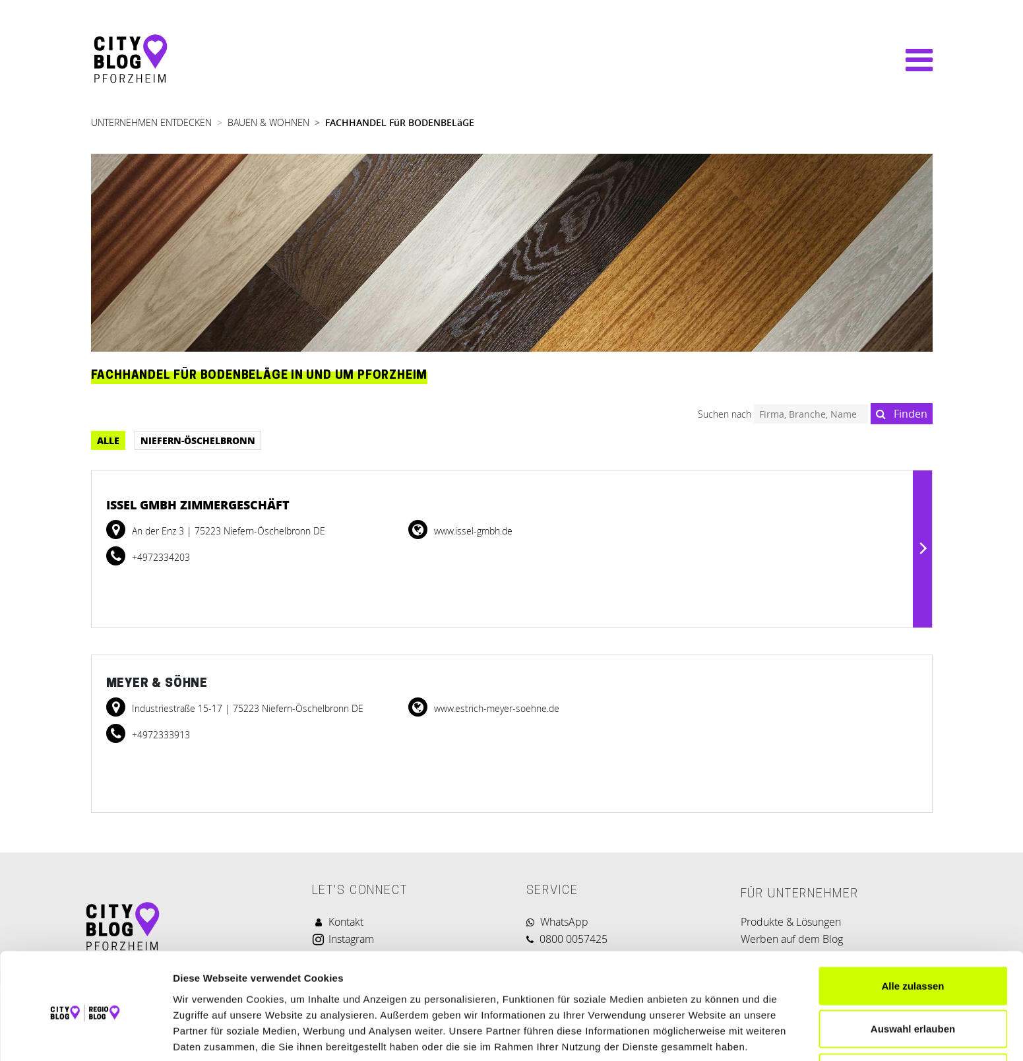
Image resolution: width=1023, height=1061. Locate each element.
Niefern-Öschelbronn (197, 440)
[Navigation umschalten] (912, 60)
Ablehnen (912, 1017)
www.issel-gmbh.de (471, 531)
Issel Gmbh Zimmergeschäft (198, 504)
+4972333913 (159, 734)
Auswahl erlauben (913, 975)
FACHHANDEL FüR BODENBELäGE (399, 122)
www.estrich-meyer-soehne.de (495, 708)
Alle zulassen (912, 931)
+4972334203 (159, 557)
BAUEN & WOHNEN (268, 122)
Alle (108, 440)
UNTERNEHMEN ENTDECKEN (151, 122)
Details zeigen (701, 1035)
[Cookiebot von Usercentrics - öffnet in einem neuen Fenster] (85, 1035)
